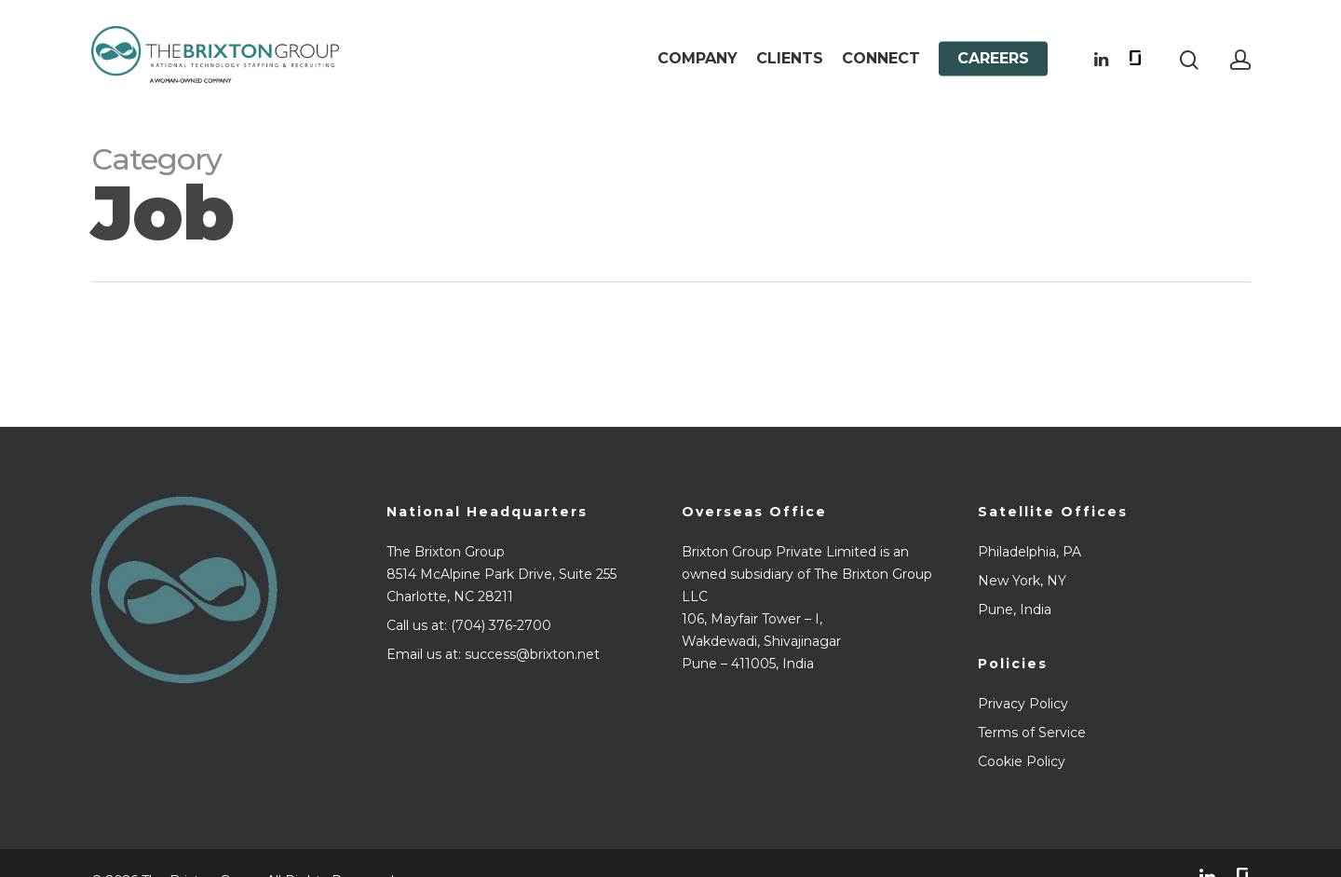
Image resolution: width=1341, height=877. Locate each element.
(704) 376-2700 (501, 625)
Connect (881, 58)
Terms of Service (1032, 732)
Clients (789, 58)
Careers (993, 58)
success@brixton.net (532, 654)
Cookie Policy (1021, 761)
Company (697, 58)
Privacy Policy (1023, 703)
